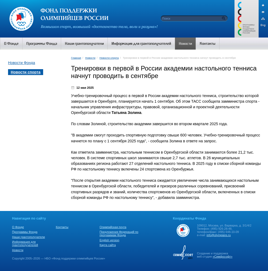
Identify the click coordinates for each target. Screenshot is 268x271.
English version (109, 240)
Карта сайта (107, 245)
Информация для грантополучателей (25, 243)
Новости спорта (109, 57)
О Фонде (18, 227)
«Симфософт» (222, 256)
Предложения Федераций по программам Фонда (118, 233)
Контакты (62, 227)
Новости (90, 57)
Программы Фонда (24, 231)
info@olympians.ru (219, 235)
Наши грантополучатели (28, 237)
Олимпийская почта (112, 227)
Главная (76, 57)
